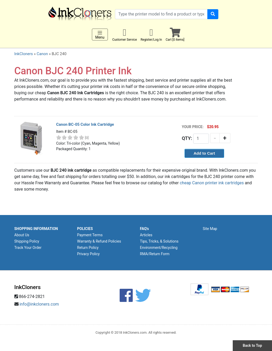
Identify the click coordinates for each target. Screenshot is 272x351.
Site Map (210, 229)
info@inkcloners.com (39, 304)
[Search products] (161, 14)
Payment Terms (90, 235)
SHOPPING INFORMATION (36, 229)
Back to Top (252, 345)
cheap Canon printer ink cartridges (212, 182)
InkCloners (23, 53)
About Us (21, 235)
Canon (42, 53)
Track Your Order (28, 247)
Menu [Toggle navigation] (99, 34)
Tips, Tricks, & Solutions (159, 241)
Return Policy (88, 247)
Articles (146, 235)
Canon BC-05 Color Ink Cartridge (85, 124)
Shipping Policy (26, 241)
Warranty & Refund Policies (99, 241)
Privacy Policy (88, 254)
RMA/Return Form (155, 254)
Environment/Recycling (159, 247)
